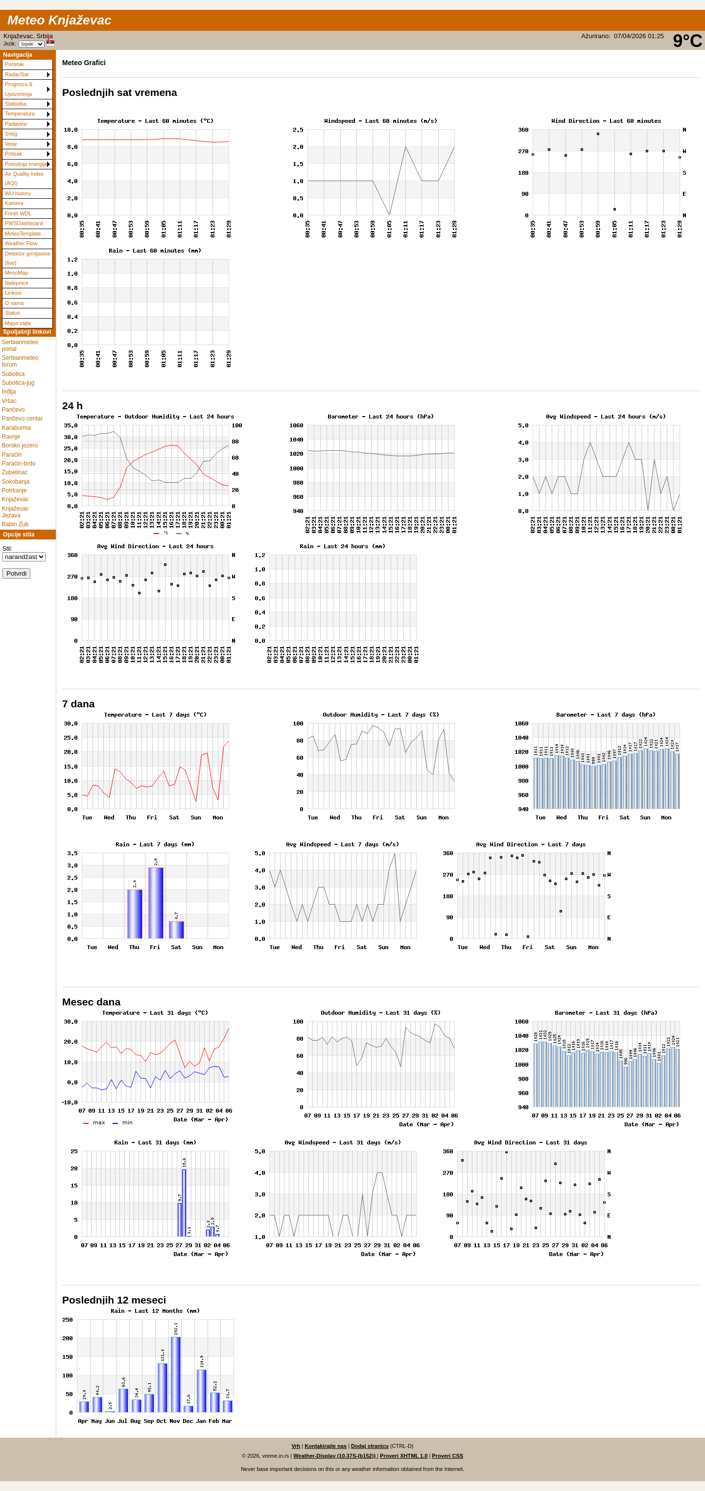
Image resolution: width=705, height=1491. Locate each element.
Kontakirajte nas (326, 1446)
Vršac (9, 400)
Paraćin (12, 454)
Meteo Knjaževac (59, 20)
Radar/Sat (17, 74)
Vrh (295, 1446)
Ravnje (11, 436)
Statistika (15, 104)
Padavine (16, 124)
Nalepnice (16, 283)
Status (12, 313)
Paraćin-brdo (19, 463)
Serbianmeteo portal (20, 345)
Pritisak (13, 154)
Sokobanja (16, 481)
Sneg (11, 134)
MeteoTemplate (23, 233)
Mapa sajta (18, 323)
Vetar (11, 144)
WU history (18, 193)
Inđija (9, 391)
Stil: (7, 548)
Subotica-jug (18, 382)
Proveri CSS (447, 1456)
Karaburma (16, 427)
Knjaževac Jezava (15, 512)
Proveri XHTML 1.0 (403, 1456)
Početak (14, 64)
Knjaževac (15, 499)
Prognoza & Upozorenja (18, 88)
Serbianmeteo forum (20, 361)
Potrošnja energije (26, 164)
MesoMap (16, 273)
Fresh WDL (18, 213)
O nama (14, 303)
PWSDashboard (24, 223)
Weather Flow (21, 243)
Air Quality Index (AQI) (24, 178)
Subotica (13, 374)
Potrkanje (14, 490)
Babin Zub (15, 524)
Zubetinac (15, 472)
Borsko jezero (20, 445)
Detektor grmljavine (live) (27, 258)
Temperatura (20, 113)
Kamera (14, 203)
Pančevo (13, 409)
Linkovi (13, 293)
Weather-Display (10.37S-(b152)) (335, 1456)
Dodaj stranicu (370, 1446)
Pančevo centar (22, 418)
